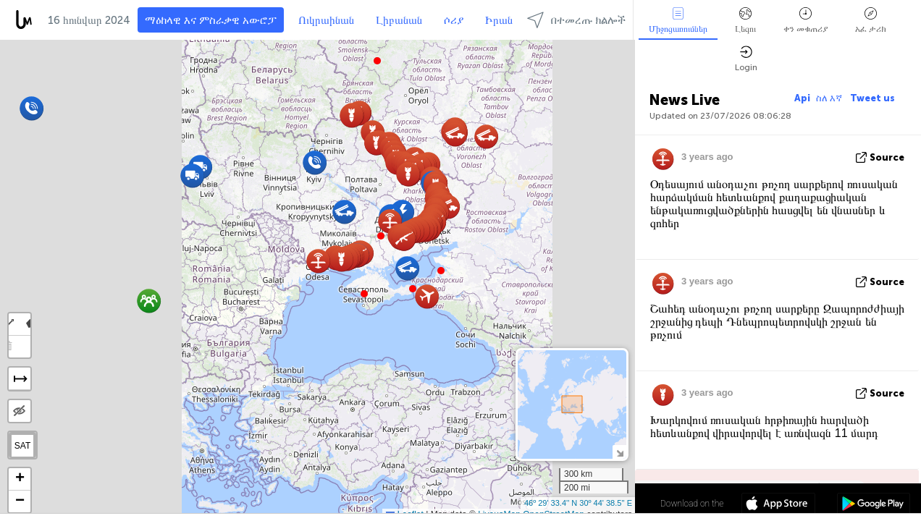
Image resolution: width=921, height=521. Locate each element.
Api (802, 98)
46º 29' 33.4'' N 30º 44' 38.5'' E (578, 503)
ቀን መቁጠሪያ (805, 20)
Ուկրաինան (326, 20)
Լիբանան (399, 20)
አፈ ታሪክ (870, 20)
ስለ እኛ (830, 98)
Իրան (499, 20)
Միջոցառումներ (678, 20)
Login (746, 59)
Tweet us (872, 98)
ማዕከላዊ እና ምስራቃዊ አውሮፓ (211, 20)
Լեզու (745, 20)
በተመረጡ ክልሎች (576, 20)
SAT (22, 446)
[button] (380, 236)
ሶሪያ (453, 20)
